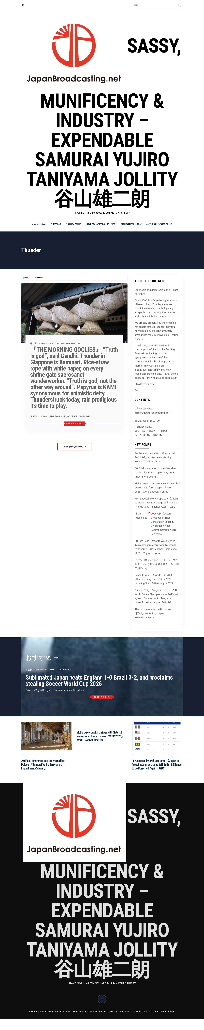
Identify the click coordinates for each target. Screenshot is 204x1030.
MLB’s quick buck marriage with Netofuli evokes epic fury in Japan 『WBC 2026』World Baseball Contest (157, 487)
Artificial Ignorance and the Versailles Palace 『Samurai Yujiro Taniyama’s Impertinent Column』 (155, 472)
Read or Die (74, 423)
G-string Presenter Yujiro (159, 224)
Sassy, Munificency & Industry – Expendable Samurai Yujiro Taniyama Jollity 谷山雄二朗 (103, 122)
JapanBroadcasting (49, 343)
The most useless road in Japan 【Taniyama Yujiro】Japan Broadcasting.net (153, 613)
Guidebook (56, 224)
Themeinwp (167, 1011)
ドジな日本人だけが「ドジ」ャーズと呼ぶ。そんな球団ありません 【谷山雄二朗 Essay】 (157, 564)
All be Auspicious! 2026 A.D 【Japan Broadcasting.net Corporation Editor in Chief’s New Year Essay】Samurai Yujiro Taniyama (156, 523)
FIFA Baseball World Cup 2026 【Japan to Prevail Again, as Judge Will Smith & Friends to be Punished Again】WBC (156, 502)
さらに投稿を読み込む (74, 446)
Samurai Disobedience (131, 224)
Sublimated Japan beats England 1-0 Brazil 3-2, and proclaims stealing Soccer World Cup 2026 (155, 457)
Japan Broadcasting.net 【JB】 (101, 224)
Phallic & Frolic (73, 224)
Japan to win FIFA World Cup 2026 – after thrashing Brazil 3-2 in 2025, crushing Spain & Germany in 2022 (155, 579)
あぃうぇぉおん (39, 224)
